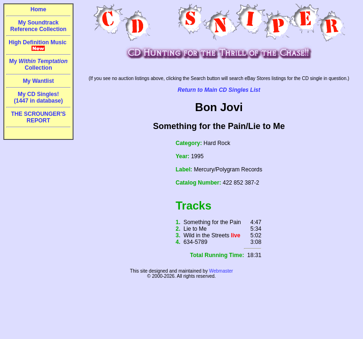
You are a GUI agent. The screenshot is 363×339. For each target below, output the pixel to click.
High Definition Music (38, 45)
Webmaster (221, 271)
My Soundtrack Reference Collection (38, 25)
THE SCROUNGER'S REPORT (38, 117)
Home (38, 9)
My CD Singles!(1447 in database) (38, 97)
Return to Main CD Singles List (218, 90)
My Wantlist (38, 81)
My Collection (38, 64)
